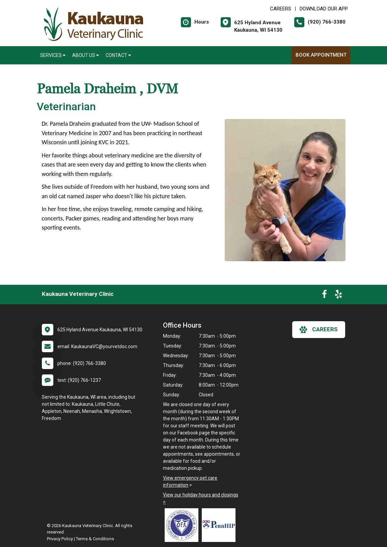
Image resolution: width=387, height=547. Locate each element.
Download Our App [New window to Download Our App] (324, 9)
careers (319, 329)
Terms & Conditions (95, 538)
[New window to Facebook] (324, 295)
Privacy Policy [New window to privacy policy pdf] (60, 538)
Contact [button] (118, 55)
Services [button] (52, 55)
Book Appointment (321, 55)
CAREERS (280, 9)
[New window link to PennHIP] (220, 525)
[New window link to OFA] (183, 525)
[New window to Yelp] (338, 295)
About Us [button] (85, 55)
